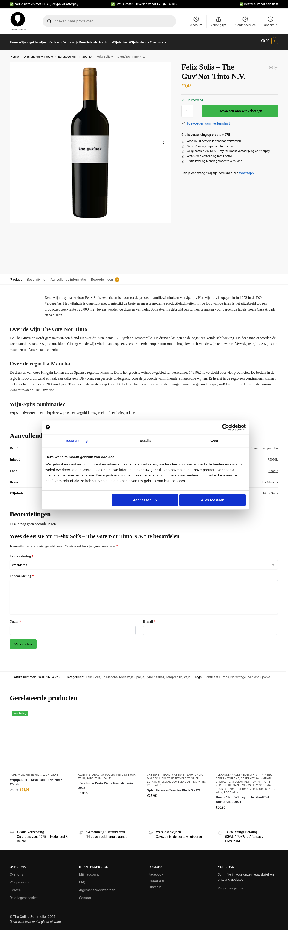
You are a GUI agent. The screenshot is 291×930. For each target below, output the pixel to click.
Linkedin (154, 884)
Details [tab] (145, 441)
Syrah (255, 446)
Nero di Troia (126, 772)
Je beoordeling (22, 573)
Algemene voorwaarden (97, 887)
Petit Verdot (180, 775)
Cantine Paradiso (91, 772)
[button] (269, 41)
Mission (237, 779)
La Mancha (270, 479)
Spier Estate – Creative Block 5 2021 (174, 788)
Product (16, 277)
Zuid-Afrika (188, 779)
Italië (107, 775)
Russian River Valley (243, 782)
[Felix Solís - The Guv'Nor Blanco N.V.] (271, 65)
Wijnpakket (51, 772)
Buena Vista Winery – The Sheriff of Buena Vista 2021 (242, 797)
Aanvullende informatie (68, 277)
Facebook (155, 872)
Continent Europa (216, 674)
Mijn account (89, 872)
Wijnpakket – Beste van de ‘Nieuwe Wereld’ (36, 779)
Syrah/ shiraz (155, 674)
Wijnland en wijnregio (38, 54)
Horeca (15, 887)
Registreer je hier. (231, 885)
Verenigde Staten (263, 786)
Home (14, 54)
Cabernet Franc (158, 772)
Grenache (223, 779)
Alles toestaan (212, 500)
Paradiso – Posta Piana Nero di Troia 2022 (105, 783)
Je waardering (21, 554)
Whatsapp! (247, 170)
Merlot (164, 775)
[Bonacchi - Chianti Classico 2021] (275, 65)
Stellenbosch (168, 779)
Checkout (270, 21)
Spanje (87, 54)
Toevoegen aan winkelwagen (240, 108)
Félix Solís (93, 674)
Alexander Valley (229, 772)
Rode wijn (126, 674)
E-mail (149, 619)
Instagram (156, 878)
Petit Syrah (252, 779)
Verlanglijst (218, 21)
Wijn (187, 674)
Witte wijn (33, 772)
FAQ (82, 879)
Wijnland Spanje (258, 674)
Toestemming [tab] (76, 441)
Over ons (16, 872)
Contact (85, 895)
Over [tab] (214, 441)
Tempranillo (269, 446)
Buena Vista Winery (257, 772)
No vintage (238, 674)
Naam (15, 619)
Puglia (110, 772)
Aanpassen (145, 500)
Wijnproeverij (19, 879)
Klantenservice (245, 21)
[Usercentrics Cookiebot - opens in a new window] (225, 427)
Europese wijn (67, 54)
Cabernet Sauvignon (187, 772)
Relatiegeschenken (24, 895)
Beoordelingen (102, 277)
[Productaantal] (187, 109)
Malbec (152, 775)
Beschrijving (36, 277)
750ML (273, 457)
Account (196, 21)
